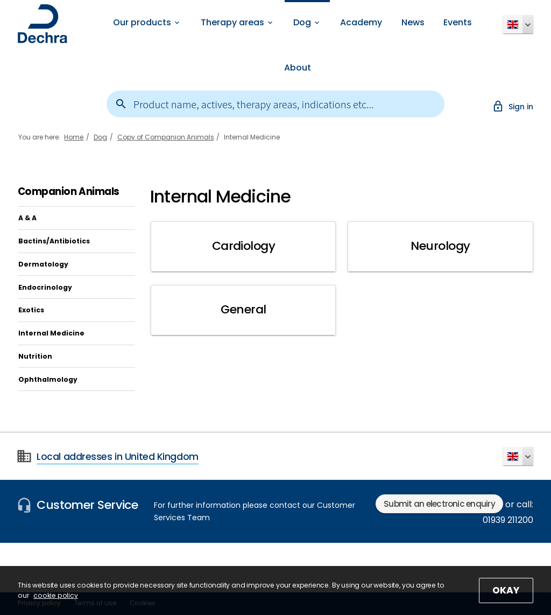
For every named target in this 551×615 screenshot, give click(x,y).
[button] (518, 24)
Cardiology (244, 245)
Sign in (512, 106)
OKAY (505, 589)
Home (73, 137)
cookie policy (55, 595)
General (243, 310)
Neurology (440, 245)
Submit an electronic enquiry (439, 503)
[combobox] (276, 103)
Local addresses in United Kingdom (117, 456)
